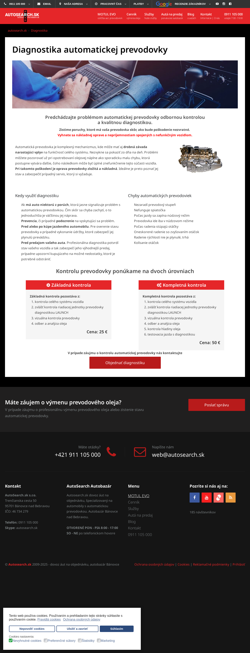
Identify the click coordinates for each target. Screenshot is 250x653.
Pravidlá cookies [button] (49, 619)
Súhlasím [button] (116, 628)
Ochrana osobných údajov (154, 564)
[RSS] (231, 497)
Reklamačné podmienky (211, 564)
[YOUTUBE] (207, 497)
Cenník (133, 502)
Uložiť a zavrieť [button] (77, 628)
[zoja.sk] (219, 497)
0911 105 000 (140, 534)
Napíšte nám (163, 447)
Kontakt (134, 528)
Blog (132, 521)
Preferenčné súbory (62, 640)
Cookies (184, 564)
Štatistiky (88, 640)
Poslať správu (216, 405)
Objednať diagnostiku (125, 362)
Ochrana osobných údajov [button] (81, 619)
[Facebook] (195, 497)
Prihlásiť (239, 564)
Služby (133, 508)
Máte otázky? (89, 447)
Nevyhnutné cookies (27, 640)
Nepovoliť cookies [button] (31, 628)
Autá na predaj (140, 515)
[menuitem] (16, 4)
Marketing (108, 640)
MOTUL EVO (138, 495)
